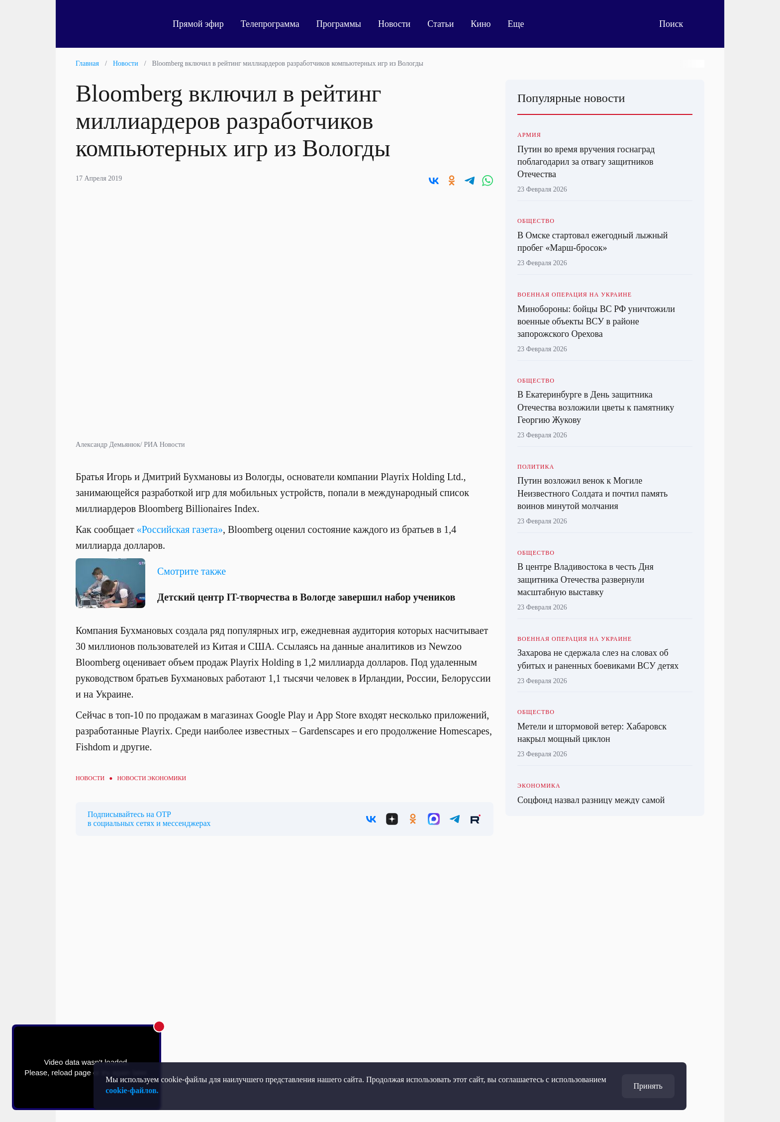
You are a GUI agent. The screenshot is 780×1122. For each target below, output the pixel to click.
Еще (521, 24)
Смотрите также (191, 571)
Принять (648, 1086)
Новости (394, 24)
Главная (87, 63)
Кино (480, 24)
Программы (338, 24)
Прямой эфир (198, 24)
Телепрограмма (270, 24)
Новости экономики (151, 778)
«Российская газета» (178, 529)
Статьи (440, 24)
